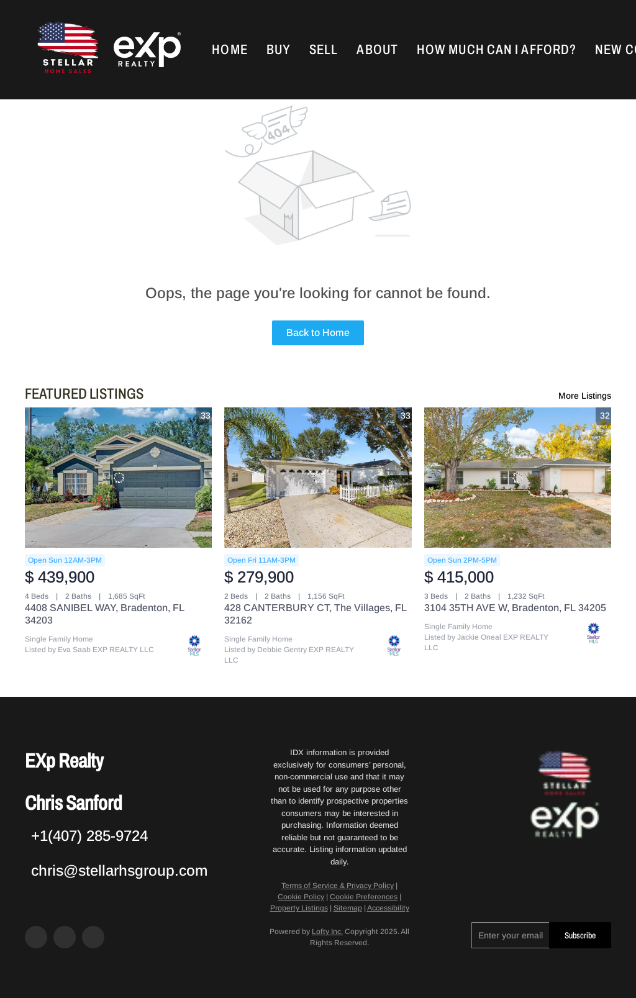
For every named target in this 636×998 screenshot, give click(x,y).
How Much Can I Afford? (496, 49)
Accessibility (388, 908)
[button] (66, 49)
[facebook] (36, 937)
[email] (510, 935)
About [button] (377, 49)
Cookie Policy (301, 896)
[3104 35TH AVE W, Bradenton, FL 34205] (517, 477)
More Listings (584, 396)
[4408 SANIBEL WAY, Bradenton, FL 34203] (118, 477)
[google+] (93, 937)
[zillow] (64, 937)
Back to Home (318, 332)
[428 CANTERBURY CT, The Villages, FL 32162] (317, 477)
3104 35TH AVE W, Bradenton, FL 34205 (515, 607)
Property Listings (299, 908)
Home (229, 49)
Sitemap (348, 908)
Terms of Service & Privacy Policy (337, 885)
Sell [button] (323, 49)
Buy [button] (278, 49)
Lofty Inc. (327, 931)
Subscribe (580, 935)
